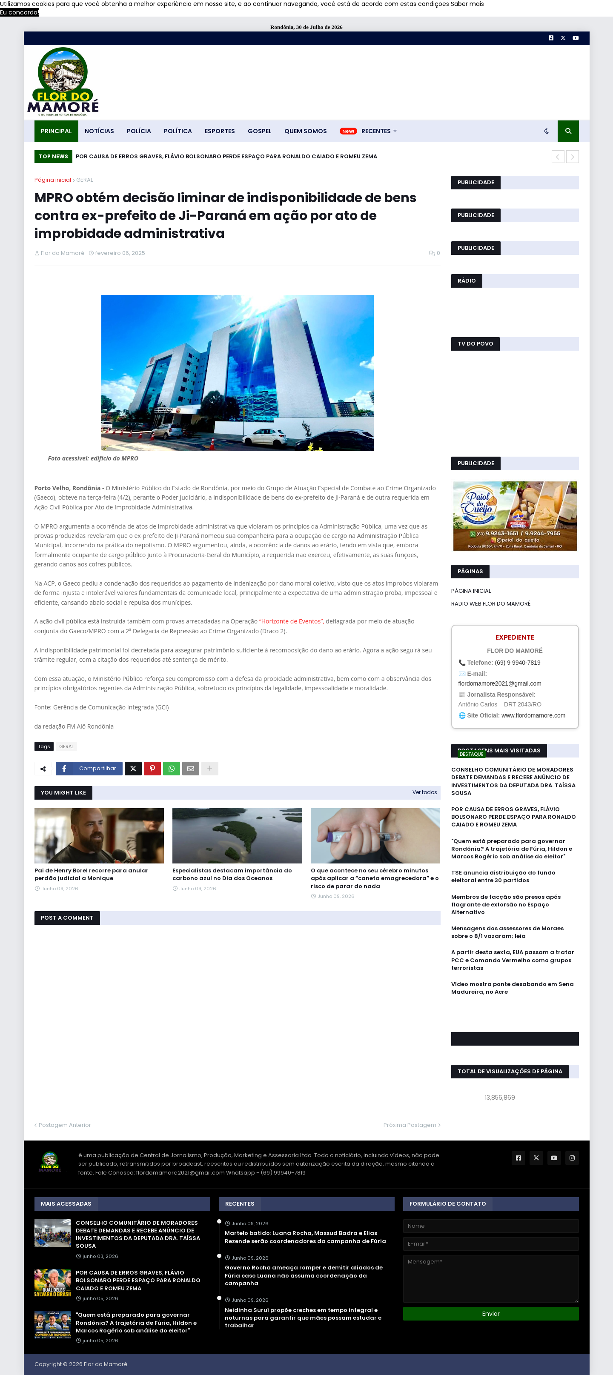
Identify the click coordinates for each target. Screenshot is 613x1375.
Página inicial (52, 180)
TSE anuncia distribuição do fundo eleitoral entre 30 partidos (503, 876)
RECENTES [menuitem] (376, 131)
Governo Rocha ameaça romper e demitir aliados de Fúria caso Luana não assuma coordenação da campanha (304, 1275)
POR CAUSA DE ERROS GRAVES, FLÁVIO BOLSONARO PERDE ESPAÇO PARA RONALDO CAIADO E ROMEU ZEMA (226, 156)
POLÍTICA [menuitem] (178, 131)
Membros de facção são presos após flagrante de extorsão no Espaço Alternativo (506, 904)
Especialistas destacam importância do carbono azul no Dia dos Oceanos (232, 874)
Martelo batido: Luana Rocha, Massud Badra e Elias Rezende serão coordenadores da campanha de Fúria (305, 1237)
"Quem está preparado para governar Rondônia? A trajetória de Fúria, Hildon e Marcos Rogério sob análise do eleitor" (511, 849)
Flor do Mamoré (106, 1364)
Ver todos (424, 792)
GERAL (84, 180)
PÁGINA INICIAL (471, 591)
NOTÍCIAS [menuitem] (99, 131)
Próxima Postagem (410, 1125)
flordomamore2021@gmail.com (500, 683)
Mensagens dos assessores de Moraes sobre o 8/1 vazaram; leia (507, 932)
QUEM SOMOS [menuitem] (305, 131)
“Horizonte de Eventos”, (292, 621)
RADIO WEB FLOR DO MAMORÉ (490, 604)
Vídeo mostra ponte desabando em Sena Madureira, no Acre (512, 988)
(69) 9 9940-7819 (517, 662)
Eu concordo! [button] (19, 12)
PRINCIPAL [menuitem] (56, 131)
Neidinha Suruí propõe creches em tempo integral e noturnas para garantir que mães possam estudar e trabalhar (303, 1317)
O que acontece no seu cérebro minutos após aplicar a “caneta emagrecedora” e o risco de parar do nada (375, 878)
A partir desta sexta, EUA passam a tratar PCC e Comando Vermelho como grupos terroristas (512, 960)
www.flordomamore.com (533, 715)
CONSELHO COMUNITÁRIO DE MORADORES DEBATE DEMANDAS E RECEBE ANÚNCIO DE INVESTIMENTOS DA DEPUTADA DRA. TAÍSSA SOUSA (513, 781)
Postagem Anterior (65, 1125)
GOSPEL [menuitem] (260, 131)
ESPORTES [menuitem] (220, 131)
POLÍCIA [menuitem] (139, 131)
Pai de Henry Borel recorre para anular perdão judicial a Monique (91, 874)
